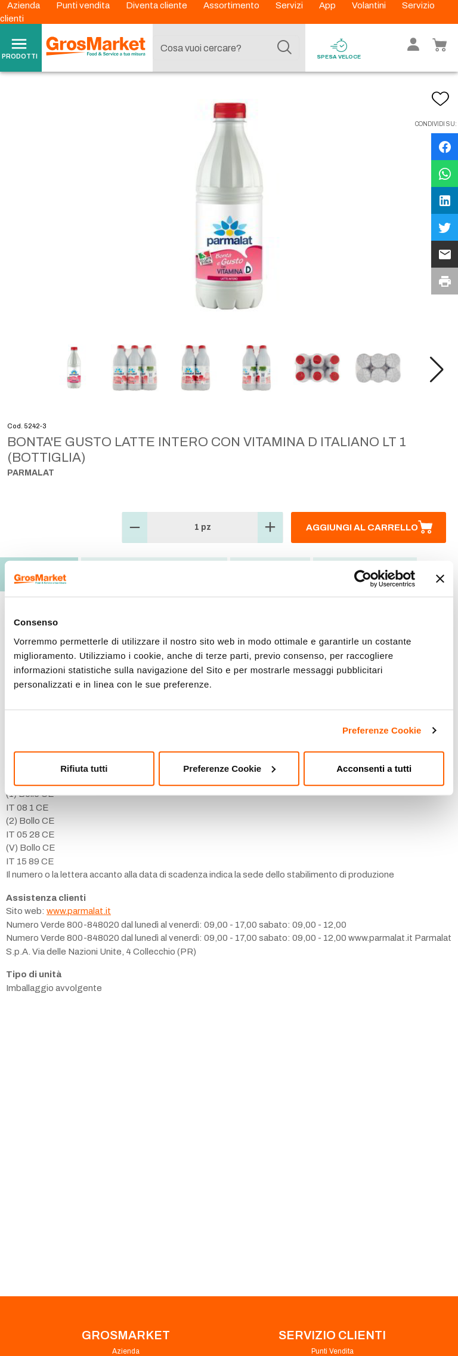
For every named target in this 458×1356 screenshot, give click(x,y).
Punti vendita (84, 5)
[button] (437, 370)
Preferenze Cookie (382, 730)
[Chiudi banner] (440, 579)
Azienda (24, 5)
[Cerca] (284, 48)
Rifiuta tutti (83, 768)
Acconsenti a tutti (373, 768)
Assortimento (232, 5)
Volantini (370, 5)
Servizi (290, 5)
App (328, 5)
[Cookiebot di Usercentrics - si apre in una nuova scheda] (363, 579)
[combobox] (226, 48)
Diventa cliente (157, 5)
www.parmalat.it (79, 911)
